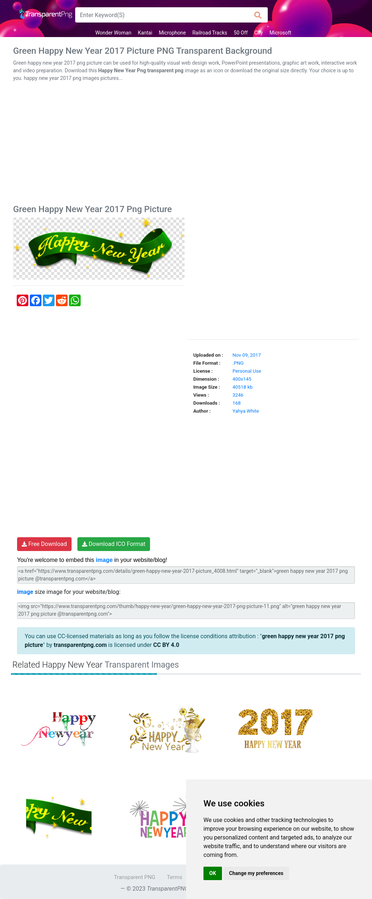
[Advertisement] (186, 144)
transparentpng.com (80, 644)
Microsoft (280, 33)
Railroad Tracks (209, 33)
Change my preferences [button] (256, 873)
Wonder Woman (113, 33)
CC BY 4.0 (166, 644)
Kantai (145, 33)
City (258, 33)
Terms (174, 877)
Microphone (172, 33)
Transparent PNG (134, 877)
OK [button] (212, 873)
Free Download (44, 543)
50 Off (241, 33)
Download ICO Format (113, 543)
